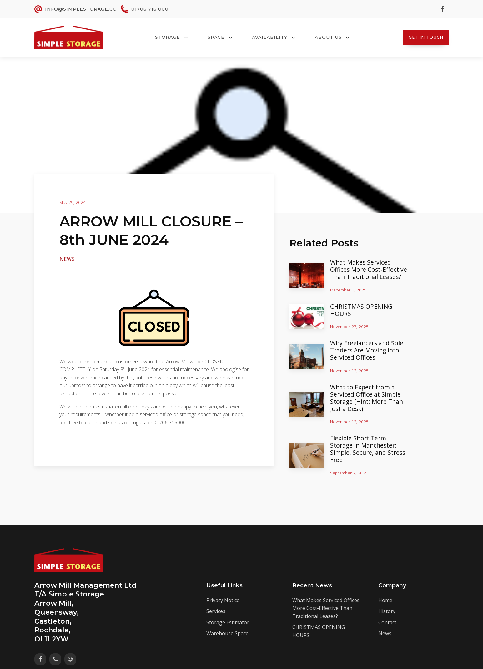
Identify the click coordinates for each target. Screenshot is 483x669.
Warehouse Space (227, 632)
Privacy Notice (222, 599)
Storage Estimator (227, 621)
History (386, 610)
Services (215, 610)
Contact (387, 621)
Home (385, 599)
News (67, 259)
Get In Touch (426, 37)
